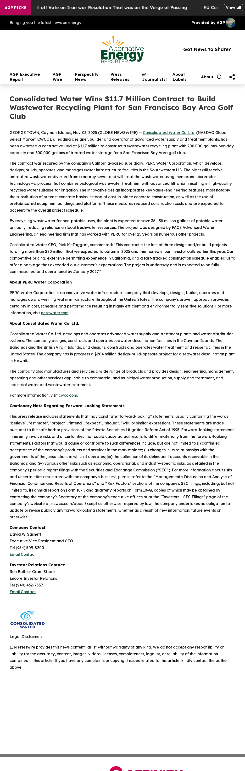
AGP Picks (15, 7)
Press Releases (119, 77)
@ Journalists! (154, 77)
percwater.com (54, 312)
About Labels (180, 77)
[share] (232, 77)
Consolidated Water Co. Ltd (169, 132)
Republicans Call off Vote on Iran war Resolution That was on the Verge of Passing (102, 7)
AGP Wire (57, 77)
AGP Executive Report (25, 77)
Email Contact (23, 554)
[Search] (219, 76)
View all (233, 7)
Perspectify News (87, 77)
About (207, 77)
